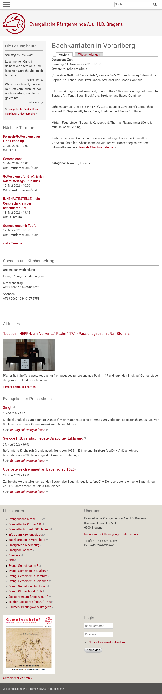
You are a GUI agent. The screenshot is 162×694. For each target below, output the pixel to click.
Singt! (9, 407)
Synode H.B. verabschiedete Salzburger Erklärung (44, 438)
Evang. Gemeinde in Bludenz (28, 571)
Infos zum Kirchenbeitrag (26, 535)
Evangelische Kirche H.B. (26, 519)
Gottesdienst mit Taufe (19, 226)
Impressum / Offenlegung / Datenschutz (111, 534)
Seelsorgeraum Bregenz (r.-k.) (29, 597)
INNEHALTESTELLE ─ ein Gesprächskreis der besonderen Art (21, 203)
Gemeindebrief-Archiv (17, 678)
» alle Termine (12, 243)
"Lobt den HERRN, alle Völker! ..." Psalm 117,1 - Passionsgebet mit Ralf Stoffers (66, 333)
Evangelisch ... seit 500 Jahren (30, 529)
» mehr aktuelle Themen (19, 387)
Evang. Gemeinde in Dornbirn (29, 576)
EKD (12, 560)
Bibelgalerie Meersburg (25, 545)
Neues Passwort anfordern (107, 642)
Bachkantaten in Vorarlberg (28, 540)
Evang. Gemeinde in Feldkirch (29, 581)
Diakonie (15, 555)
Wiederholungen (89, 54)
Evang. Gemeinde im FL (25, 566)
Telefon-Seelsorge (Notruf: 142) (30, 602)
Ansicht (66, 54)
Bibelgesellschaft (21, 550)
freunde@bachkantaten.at (97, 147)
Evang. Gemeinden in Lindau (28, 586)
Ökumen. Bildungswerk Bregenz (30, 607)
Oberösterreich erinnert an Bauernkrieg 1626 (40, 469)
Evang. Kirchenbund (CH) (26, 591)
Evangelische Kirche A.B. (26, 524)
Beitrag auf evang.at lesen (29, 430)
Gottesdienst (12, 159)
